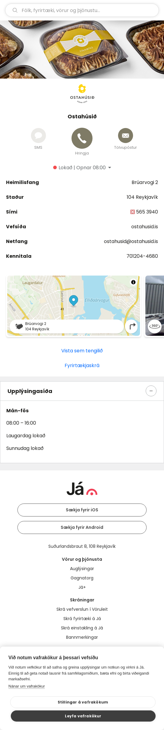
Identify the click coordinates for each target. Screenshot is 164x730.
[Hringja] (82, 138)
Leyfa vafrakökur (83, 716)
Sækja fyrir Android (82, 527)
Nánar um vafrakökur (26, 686)
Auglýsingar (82, 569)
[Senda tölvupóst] (125, 135)
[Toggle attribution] (133, 282)
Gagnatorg (82, 578)
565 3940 (147, 211)
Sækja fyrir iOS (82, 510)
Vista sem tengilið (82, 350)
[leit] (82, 10)
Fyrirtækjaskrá (82, 365)
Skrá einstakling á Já (82, 628)
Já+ (82, 587)
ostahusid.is (144, 226)
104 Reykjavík (142, 197)
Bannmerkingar (82, 637)
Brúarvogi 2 (145, 182)
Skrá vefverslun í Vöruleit (82, 609)
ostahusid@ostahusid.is (131, 241)
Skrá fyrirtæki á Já (82, 619)
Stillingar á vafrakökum (83, 702)
